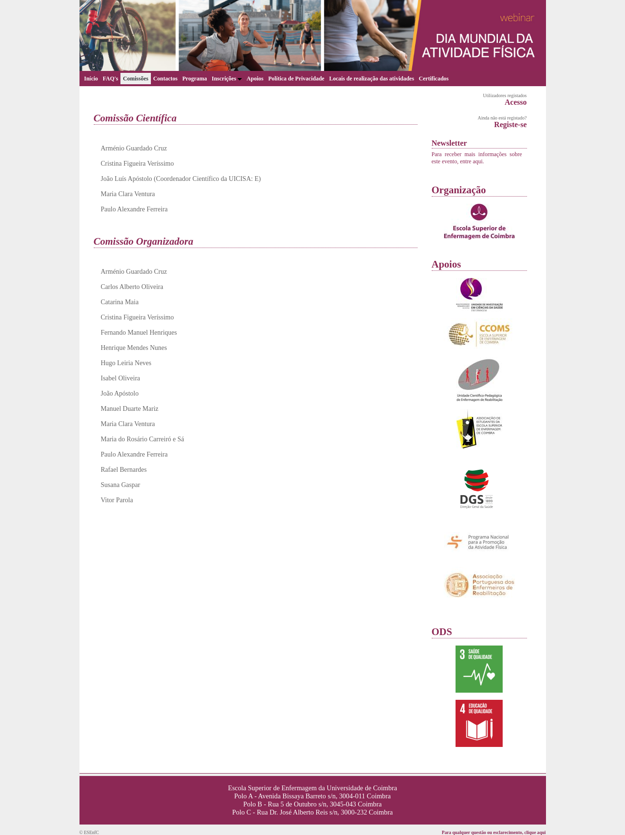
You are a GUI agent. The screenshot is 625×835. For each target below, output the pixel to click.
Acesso (515, 102)
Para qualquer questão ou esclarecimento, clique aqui (494, 832)
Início (91, 78)
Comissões (135, 78)
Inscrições (227, 78)
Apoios (255, 78)
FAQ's (110, 78)
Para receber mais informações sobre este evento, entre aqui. (477, 158)
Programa (194, 78)
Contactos (165, 78)
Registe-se (510, 124)
